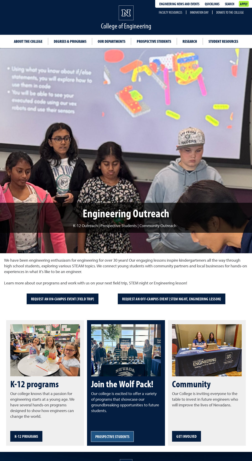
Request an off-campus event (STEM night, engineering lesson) (171, 298)
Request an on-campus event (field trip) (62, 298)
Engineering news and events (179, 4)
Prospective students (154, 41)
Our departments (111, 41)
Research (190, 41)
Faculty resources (170, 12)
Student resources (223, 41)
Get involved (186, 436)
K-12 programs (26, 436)
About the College (28, 41)
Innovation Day (199, 12)
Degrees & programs (70, 41)
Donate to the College (230, 12)
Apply (243, 4)
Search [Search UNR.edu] (229, 4)
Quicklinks (212, 4)
